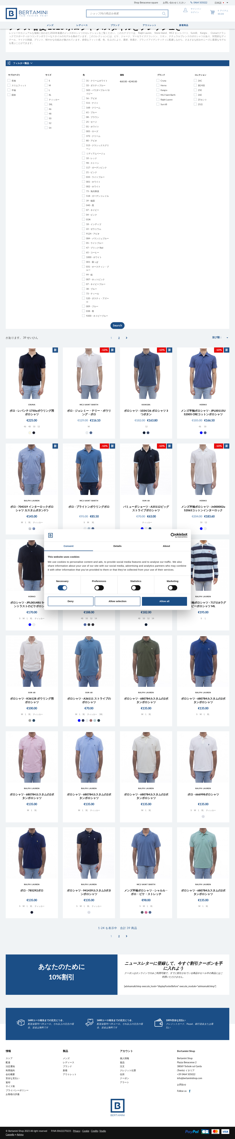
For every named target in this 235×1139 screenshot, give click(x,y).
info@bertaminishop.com (189, 1078)
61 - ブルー (91, 112)
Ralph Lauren (166, 99)
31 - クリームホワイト (97, 80)
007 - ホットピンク (95, 279)
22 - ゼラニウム (93, 229)
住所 (122, 1074)
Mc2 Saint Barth (168, 95)
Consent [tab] (69, 546)
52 (50, 123)
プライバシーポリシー (17, 1090)
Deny (71, 601)
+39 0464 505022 (186, 1074)
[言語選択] (222, 2)
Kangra (164, 90)
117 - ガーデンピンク (96, 167)
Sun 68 (164, 104)
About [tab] (166, 546)
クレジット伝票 (128, 1070)
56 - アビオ (91, 98)
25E (200, 90)
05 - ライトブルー (94, 243)
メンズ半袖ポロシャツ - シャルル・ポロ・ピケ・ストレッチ (146, 892)
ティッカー (54, 99)
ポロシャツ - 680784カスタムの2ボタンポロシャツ (146, 700)
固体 (14, 95)
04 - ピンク (91, 214)
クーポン (124, 1078)
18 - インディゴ (93, 224)
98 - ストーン (92, 163)
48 (50, 113)
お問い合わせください (174, 2)
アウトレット (70, 1074)
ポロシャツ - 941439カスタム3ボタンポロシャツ (89, 892)
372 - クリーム (93, 136)
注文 (122, 1066)
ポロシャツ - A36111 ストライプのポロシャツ (89, 700)
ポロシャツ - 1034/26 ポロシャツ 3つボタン (146, 412)
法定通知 (10, 1066)
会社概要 (10, 1074)
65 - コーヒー (92, 252)
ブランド (67, 1066)
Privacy (76, 1131)
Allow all (164, 601)
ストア (9, 1058)
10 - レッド (91, 158)
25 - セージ (91, 122)
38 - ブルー (91, 289)
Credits (94, 1131)
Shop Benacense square (146, 2)
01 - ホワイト (92, 126)
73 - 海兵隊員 (92, 191)
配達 (8, 1062)
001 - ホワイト (93, 181)
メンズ (66, 1058)
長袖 (14, 80)
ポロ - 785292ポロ (31, 890)
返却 (8, 1082)
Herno (163, 85)
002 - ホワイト (93, 186)
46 (50, 109)
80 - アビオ (91, 140)
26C (200, 80)
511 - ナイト (92, 103)
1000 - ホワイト (94, 257)
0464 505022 (199, 2)
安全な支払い (12, 1078)
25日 (200, 104)
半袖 (14, 90)
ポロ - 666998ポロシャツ (203, 794)
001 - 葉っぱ (92, 262)
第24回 (201, 85)
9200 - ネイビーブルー (97, 316)
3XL (51, 104)
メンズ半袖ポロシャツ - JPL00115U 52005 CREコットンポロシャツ (203, 412)
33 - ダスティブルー (95, 85)
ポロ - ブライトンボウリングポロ (89, 506)
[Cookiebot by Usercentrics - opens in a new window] (173, 535)
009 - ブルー (92, 306)
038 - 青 (90, 311)
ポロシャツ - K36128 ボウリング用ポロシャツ (32, 700)
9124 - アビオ (93, 233)
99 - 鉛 (89, 274)
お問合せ (181, 1084)
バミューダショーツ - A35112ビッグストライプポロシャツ (146, 508)
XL (50, 95)
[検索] (127, 13)
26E (200, 95)
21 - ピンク (91, 172)
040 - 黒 (90, 205)
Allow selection (117, 601)
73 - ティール (92, 293)
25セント (202, 99)
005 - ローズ (92, 131)
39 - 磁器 (90, 200)
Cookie (85, 1131)
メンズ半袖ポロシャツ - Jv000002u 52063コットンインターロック (203, 508)
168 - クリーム (93, 107)
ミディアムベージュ (95, 153)
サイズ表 (10, 1086)
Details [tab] (117, 546)
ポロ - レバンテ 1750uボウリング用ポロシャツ (32, 412)
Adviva (20, 1134)
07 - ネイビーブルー (95, 284)
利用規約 (10, 1070)
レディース (68, 1062)
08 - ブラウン (92, 117)
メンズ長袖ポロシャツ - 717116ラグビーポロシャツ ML (203, 604)
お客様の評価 (12, 1094)
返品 (122, 1062)
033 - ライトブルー (95, 177)
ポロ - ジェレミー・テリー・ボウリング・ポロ (89, 412)
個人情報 (124, 1058)
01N (88, 219)
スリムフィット (19, 85)
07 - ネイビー (92, 210)
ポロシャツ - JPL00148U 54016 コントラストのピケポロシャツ (31, 604)
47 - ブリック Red (94, 247)
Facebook (190, 1091)
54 (50, 128)
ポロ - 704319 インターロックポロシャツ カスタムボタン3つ (32, 508)
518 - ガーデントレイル (97, 196)
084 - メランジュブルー (97, 238)
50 (50, 118)
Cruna (163, 80)
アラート (124, 1082)
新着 (65, 1070)
